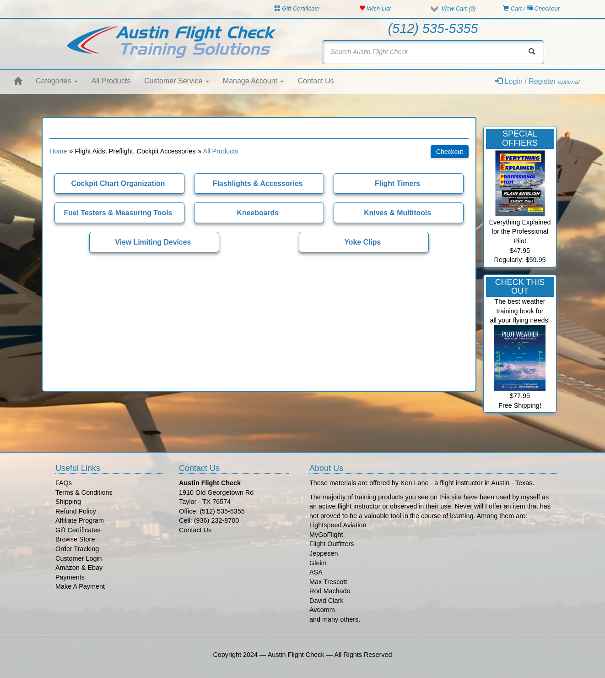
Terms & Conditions (84, 492)
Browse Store (75, 539)
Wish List (375, 8)
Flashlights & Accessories (257, 183)
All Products (111, 81)
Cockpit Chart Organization (118, 183)
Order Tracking (77, 548)
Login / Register (537, 81)
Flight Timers (397, 183)
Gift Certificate (296, 8)
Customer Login (78, 558)
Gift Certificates (77, 530)
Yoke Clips (362, 242)
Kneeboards (258, 213)
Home (58, 151)
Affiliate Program (79, 520)
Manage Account (253, 81)
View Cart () (458, 8)
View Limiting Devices (153, 242)
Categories (57, 81)
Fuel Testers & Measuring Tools (118, 213)
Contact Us (315, 81)
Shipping (68, 501)
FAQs (63, 483)
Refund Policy (75, 511)
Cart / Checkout (531, 8)
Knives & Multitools (397, 213)
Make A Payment (80, 586)
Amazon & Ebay (79, 567)
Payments (70, 577)
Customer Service (176, 81)
